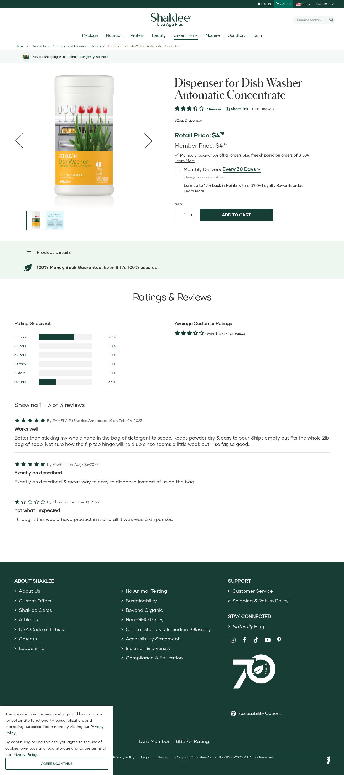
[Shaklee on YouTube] (268, 640)
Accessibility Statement (153, 639)
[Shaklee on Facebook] (244, 640)
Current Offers (35, 600)
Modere (213, 35)
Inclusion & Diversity (148, 648)
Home (20, 46)
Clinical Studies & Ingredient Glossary (168, 629)
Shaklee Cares (35, 610)
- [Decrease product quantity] (177, 214)
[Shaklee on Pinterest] (279, 640)
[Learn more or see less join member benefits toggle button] (185, 160)
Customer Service (252, 591)
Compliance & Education (154, 657)
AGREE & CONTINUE (56, 764)
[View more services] (237, 108)
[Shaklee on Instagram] (233, 640)
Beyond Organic (144, 610)
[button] (172, 252)
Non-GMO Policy (145, 619)
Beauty (159, 35)
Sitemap (162, 757)
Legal (145, 757)
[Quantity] (184, 215)
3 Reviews (214, 109)
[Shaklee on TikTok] (256, 637)
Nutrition (114, 35)
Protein (137, 35)
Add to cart (236, 214)
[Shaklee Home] (172, 20)
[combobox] (311, 20)
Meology (90, 35)
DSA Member (154, 741)
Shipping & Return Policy (260, 600)
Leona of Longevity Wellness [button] (87, 56)
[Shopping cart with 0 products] (283, 4)
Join (258, 35)
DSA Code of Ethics (41, 629)
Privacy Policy (123, 757)
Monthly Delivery (198, 169)
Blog (248, 626)
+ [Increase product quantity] (191, 215)
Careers (28, 639)
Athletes (28, 619)
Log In (264, 4)
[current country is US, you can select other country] (303, 4)
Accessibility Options (260, 713)
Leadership (32, 648)
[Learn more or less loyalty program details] (194, 191)
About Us (29, 591)
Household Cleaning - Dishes (79, 46)
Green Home (185, 35)
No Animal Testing (146, 591)
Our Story (237, 35)
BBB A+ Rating (192, 741)
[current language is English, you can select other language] (325, 4)
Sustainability (141, 600)
